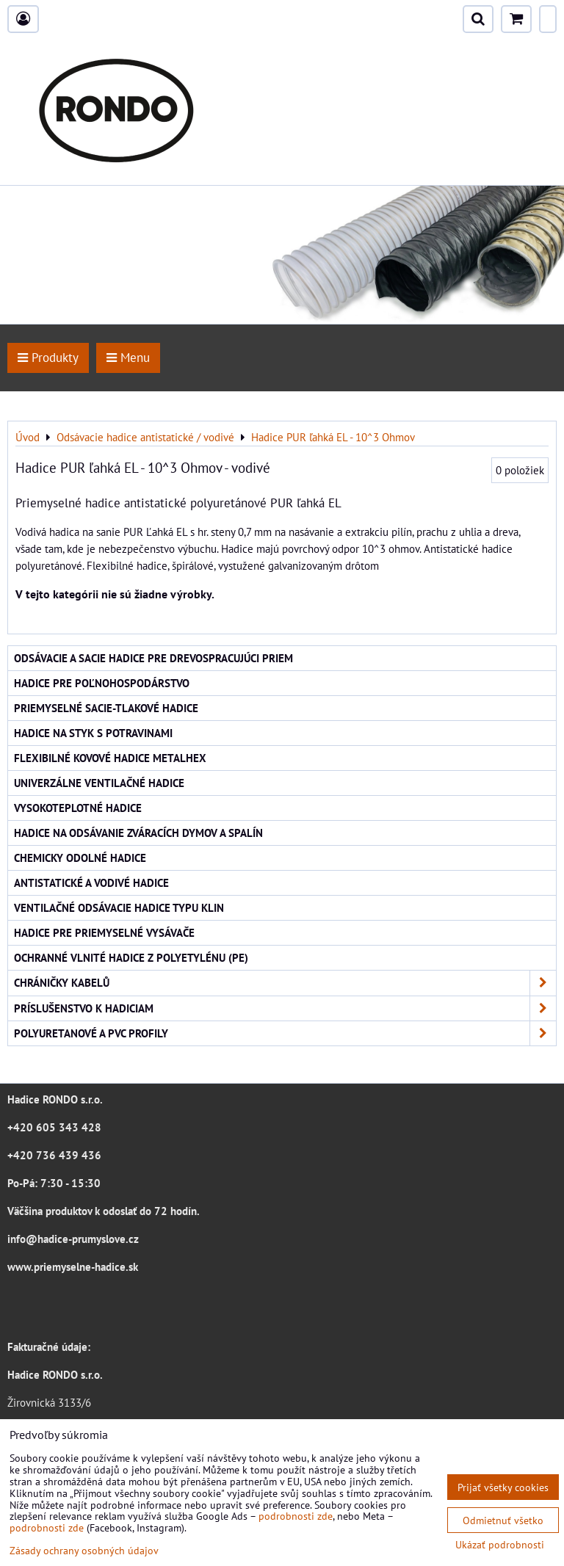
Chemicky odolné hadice (80, 857)
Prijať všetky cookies (503, 1487)
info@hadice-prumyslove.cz (73, 1238)
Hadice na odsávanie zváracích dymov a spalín (138, 832)
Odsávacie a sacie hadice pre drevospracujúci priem (153, 657)
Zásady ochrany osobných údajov (84, 1550)
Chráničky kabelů (285, 983)
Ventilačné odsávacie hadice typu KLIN (119, 907)
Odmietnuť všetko (503, 1520)
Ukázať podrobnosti (499, 1545)
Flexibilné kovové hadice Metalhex (110, 757)
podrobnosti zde (295, 1516)
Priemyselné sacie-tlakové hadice (106, 707)
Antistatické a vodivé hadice (91, 882)
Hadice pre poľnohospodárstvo (101, 682)
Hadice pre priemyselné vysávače (104, 932)
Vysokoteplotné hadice (78, 807)
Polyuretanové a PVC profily (285, 1033)
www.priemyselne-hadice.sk (72, 1266)
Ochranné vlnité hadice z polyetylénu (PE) (131, 957)
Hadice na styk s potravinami (93, 732)
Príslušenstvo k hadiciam (285, 1008)
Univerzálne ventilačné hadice (99, 782)
